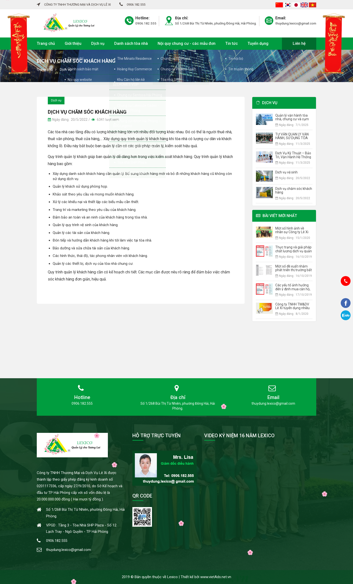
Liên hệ (299, 43)
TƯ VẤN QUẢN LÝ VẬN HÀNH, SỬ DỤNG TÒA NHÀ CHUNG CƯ (292, 138)
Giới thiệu (73, 43)
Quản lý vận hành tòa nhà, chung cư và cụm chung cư (292, 119)
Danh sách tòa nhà (131, 43)
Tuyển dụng (258, 43)
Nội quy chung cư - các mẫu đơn (186, 43)
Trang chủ (46, 43)
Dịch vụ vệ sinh (286, 172)
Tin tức (231, 43)
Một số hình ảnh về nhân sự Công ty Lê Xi (291, 230)
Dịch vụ (97, 43)
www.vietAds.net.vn (215, 577)
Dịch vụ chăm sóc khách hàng (293, 190)
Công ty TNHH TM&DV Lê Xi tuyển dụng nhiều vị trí (292, 308)
